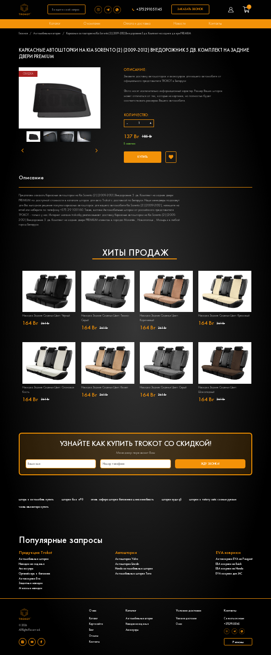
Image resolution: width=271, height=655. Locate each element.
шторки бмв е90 (73, 499)
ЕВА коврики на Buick (229, 564)
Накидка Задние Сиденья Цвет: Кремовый (224, 315)
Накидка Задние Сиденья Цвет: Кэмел (104, 387)
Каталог (54, 23)
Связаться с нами (234, 618)
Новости (180, 23)
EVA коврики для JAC (229, 573)
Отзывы (93, 636)
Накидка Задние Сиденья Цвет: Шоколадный (217, 390)
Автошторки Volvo (126, 559)
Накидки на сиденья (31, 564)
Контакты (215, 23)
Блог (91, 630)
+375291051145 (149, 9)
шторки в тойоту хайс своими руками (212, 499)
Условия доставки (186, 618)
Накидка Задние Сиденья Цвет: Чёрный (46, 315)
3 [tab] (67, 139)
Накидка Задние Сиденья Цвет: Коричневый (159, 318)
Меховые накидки (30, 588)
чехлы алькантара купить (34, 507)
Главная (23, 33)
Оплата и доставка (136, 23)
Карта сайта (96, 624)
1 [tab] (40, 139)
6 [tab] (60, 148)
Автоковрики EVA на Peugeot (234, 559)
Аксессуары (26, 568)
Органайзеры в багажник (34, 573)
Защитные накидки (31, 583)
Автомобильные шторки (46, 33)
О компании (92, 23)
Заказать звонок (190, 9)
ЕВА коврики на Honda (229, 568)
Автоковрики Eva (29, 578)
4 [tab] (81, 139)
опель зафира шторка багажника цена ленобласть (122, 499)
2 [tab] (53, 139)
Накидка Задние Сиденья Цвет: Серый (163, 387)
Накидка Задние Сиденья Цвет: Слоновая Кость (48, 390)
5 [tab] (95, 139)
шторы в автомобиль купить (36, 499)
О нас (179, 624)
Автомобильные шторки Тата (133, 573)
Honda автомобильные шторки (134, 568)
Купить (143, 157)
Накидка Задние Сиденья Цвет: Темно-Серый (105, 318)
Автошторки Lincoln (127, 564)
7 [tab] (74, 148)
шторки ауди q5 (172, 499)
